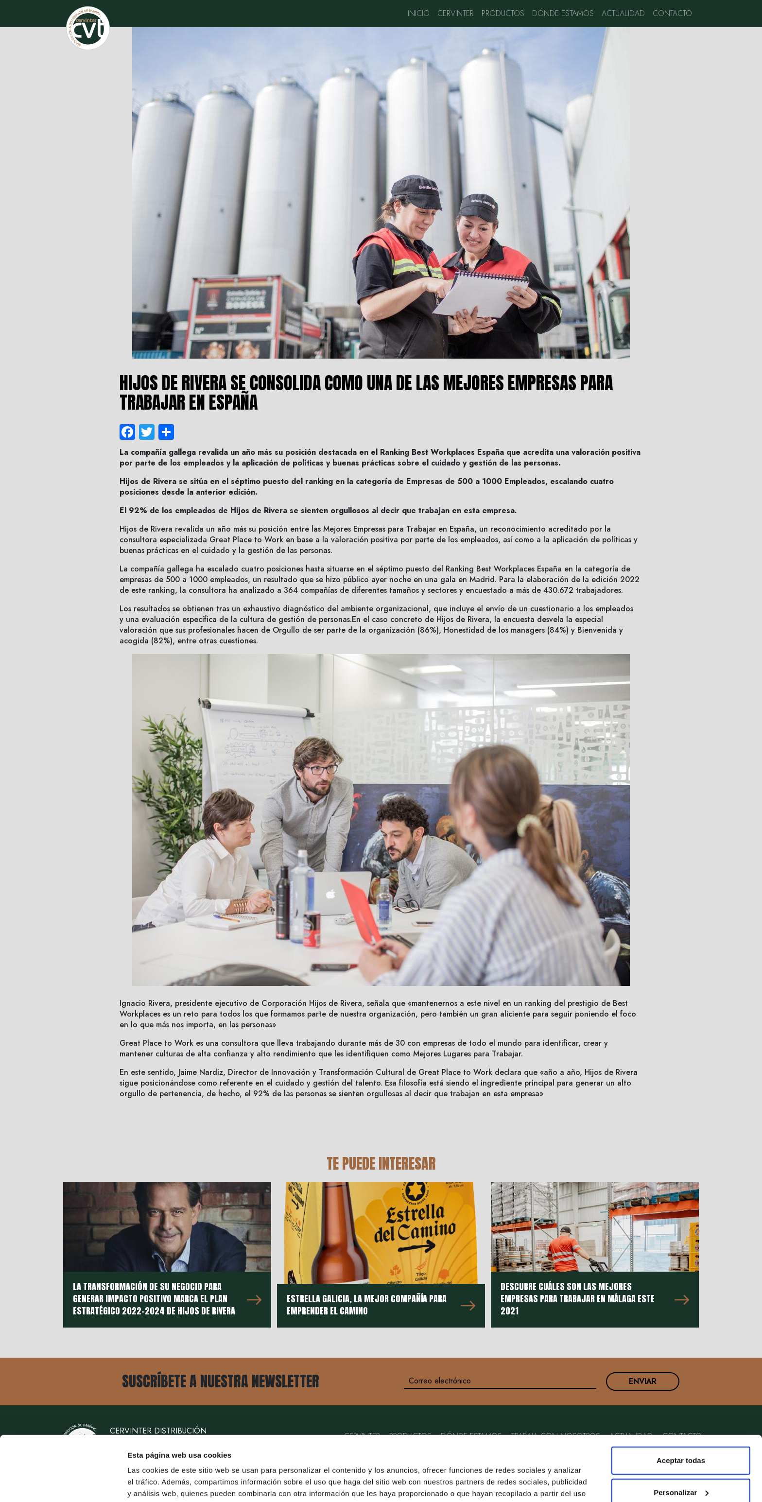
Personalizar (681, 1431)
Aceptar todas (681, 1400)
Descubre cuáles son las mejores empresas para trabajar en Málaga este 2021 (578, 1298)
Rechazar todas (681, 1463)
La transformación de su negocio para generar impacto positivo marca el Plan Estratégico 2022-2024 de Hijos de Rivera (154, 1298)
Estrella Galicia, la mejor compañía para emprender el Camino (367, 1304)
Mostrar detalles (155, 1483)
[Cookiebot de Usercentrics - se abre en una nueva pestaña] (62, 1483)
